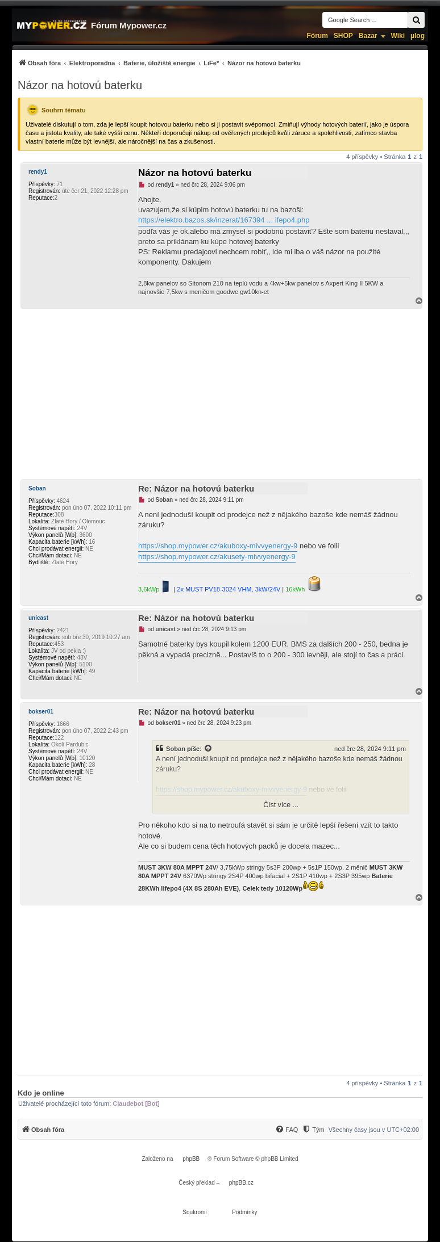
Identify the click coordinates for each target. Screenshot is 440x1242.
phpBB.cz (241, 1183)
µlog (417, 36)
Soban (37, 488)
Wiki (398, 36)
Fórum (316, 36)
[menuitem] (159, 63)
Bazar (368, 36)
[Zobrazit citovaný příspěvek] (209, 749)
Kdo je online (41, 1093)
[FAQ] (286, 1129)
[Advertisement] (220, 393)
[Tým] (313, 1129)
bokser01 (40, 711)
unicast (38, 618)
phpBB (191, 1159)
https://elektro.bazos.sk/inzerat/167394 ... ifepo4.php (223, 220)
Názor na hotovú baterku (80, 85)
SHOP (343, 36)
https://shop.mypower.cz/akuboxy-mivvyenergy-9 (217, 546)
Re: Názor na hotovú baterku (196, 488)
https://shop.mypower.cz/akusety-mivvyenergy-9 (217, 556)
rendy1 (37, 172)
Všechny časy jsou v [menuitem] (374, 1129)
